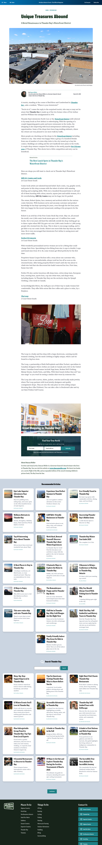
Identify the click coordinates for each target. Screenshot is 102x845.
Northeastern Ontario (27, 814)
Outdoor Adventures (43, 827)
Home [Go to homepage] (12, 2)
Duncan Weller (33, 92)
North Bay (24, 811)
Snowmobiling (42, 836)
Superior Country (26, 827)
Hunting (40, 820)
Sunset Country (25, 824)
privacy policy (65, 452)
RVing (39, 833)
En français (87, 2)
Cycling (40, 814)
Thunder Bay (53, 10)
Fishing (40, 817)
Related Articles (33, 157)
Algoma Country (25, 808)
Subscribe (96, 2)
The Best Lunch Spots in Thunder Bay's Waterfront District (46, 162)
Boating (40, 811)
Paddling (40, 830)
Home (47, 10)
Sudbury (23, 820)
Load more (52, 791)
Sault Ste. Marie (25, 817)
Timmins (23, 833)
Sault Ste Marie (87, 829)
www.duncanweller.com (58, 468)
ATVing (40, 808)
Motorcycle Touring (43, 824)
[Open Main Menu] (4, 2)
